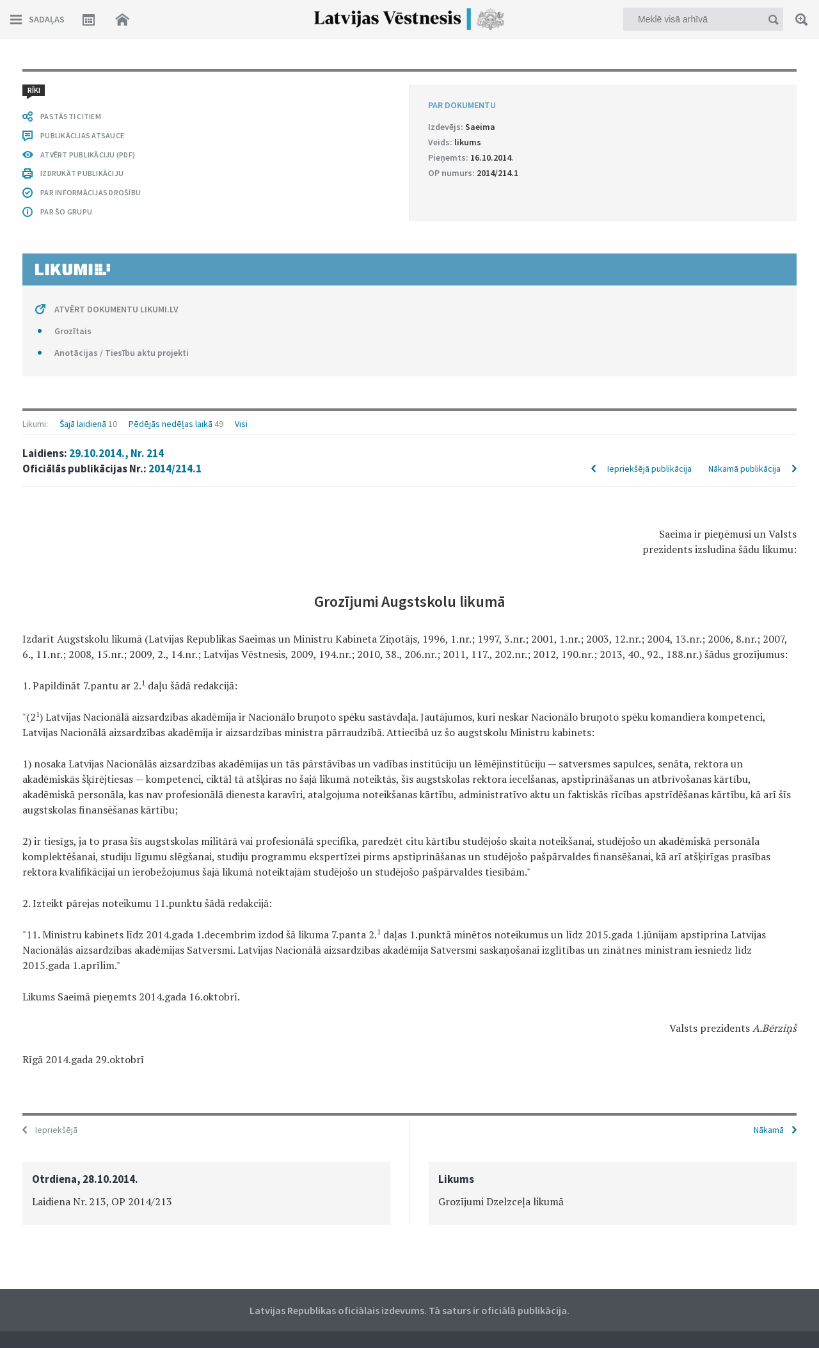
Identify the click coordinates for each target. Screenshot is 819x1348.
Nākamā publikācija (744, 468)
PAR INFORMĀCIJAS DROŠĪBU (90, 192)
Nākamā (769, 1129)
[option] (206, 1193)
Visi (241, 423)
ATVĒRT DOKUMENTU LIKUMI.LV (116, 309)
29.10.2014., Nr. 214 (116, 453)
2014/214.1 (175, 468)
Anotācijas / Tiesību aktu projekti (121, 352)
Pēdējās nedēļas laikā (170, 423)
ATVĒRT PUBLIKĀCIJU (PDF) (87, 154)
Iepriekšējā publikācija (649, 468)
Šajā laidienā (83, 423)
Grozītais (72, 331)
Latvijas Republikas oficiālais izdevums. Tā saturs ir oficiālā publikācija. (409, 1310)
